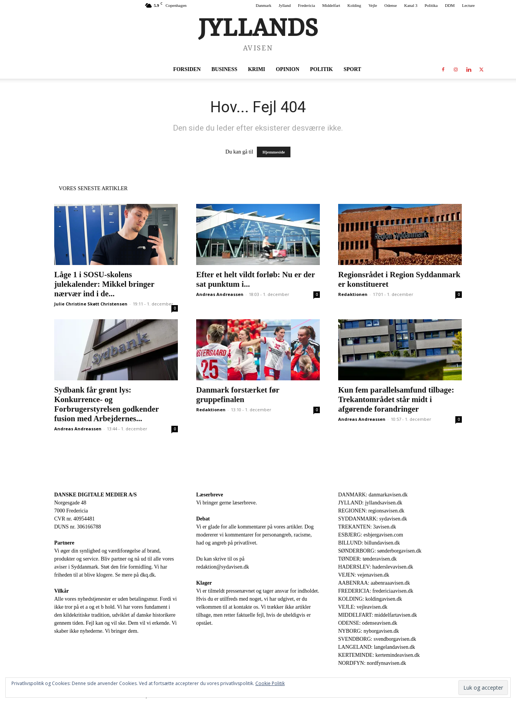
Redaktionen (353, 294)
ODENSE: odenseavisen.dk (367, 623)
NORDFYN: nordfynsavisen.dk (372, 663)
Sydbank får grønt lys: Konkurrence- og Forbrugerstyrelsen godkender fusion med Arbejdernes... (106, 404)
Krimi (256, 69)
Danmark (263, 5)
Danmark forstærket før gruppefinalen (237, 394)
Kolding (354, 5)
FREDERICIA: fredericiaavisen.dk (375, 591)
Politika (431, 5)
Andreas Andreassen (219, 294)
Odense (390, 5)
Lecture (468, 5)
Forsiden (187, 69)
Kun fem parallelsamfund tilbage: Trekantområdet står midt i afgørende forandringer (396, 399)
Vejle (372, 5)
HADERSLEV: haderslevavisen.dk (375, 567)
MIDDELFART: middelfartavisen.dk (377, 615)
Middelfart (331, 5)
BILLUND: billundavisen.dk (369, 543)
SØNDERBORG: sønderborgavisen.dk (379, 551)
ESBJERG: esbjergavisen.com (370, 535)
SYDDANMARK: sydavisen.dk (372, 519)
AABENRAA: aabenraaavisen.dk (374, 583)
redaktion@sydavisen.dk (222, 567)
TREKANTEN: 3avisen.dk (367, 527)
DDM (450, 5)
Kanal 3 (411, 5)
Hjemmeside (274, 152)
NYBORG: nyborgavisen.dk (368, 631)
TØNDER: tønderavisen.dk (367, 559)
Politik (321, 69)
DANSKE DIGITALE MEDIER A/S (95, 495)
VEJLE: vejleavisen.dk (362, 607)
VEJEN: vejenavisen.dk (363, 575)
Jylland (285, 5)
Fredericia (306, 5)
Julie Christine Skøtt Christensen (90, 304)
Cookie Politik (270, 683)
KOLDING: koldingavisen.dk (370, 599)
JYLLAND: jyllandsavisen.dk (370, 503)
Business (224, 69)
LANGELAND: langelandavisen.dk (376, 647)
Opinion (287, 69)
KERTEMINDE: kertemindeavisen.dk (379, 655)
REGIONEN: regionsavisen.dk (371, 511)
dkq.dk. (148, 575)
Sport (352, 69)
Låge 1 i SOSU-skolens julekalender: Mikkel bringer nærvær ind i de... (104, 284)
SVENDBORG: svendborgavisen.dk (377, 639)
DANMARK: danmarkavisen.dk (373, 495)
